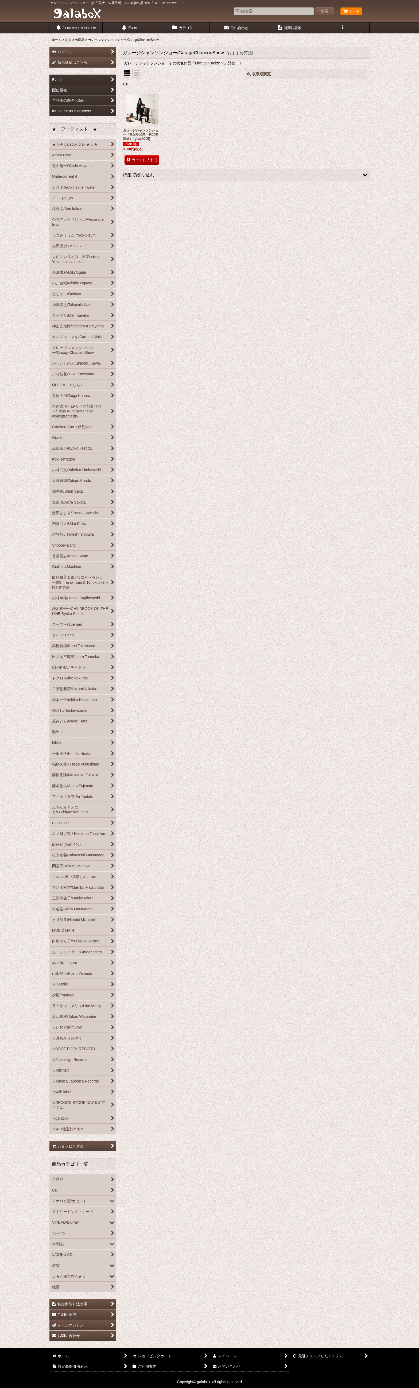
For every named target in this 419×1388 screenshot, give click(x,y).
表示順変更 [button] (259, 74)
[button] (343, 27)
